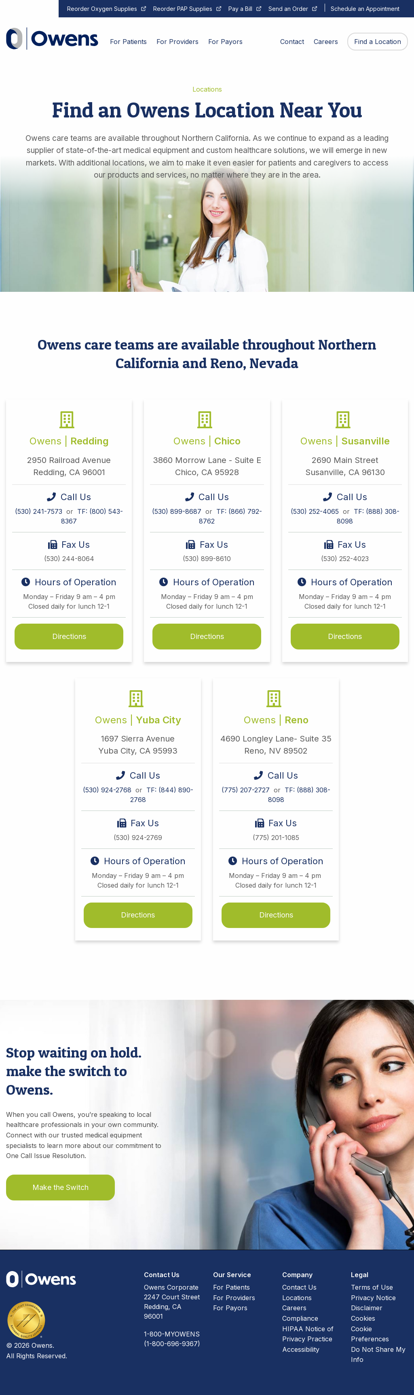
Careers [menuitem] (326, 42)
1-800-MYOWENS (172, 1334)
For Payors (230, 1308)
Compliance (300, 1318)
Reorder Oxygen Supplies (102, 8)
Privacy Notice (373, 1298)
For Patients (231, 1287)
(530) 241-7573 (39, 511)
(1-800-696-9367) (172, 1344)
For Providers (234, 1298)
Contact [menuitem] (292, 42)
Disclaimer (366, 1308)
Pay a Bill (240, 8)
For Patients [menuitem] (128, 42)
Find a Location (377, 42)
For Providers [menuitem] (177, 42)
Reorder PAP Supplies (182, 8)
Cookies (363, 1318)
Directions (69, 636)
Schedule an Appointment (365, 8)
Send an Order (288, 8)
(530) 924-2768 (108, 790)
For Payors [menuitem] (225, 42)
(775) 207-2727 (247, 790)
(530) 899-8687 (177, 511)
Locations (297, 1298)
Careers (294, 1308)
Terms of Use (372, 1287)
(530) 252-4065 (316, 511)
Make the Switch (60, 1187)
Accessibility (300, 1349)
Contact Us (299, 1287)
